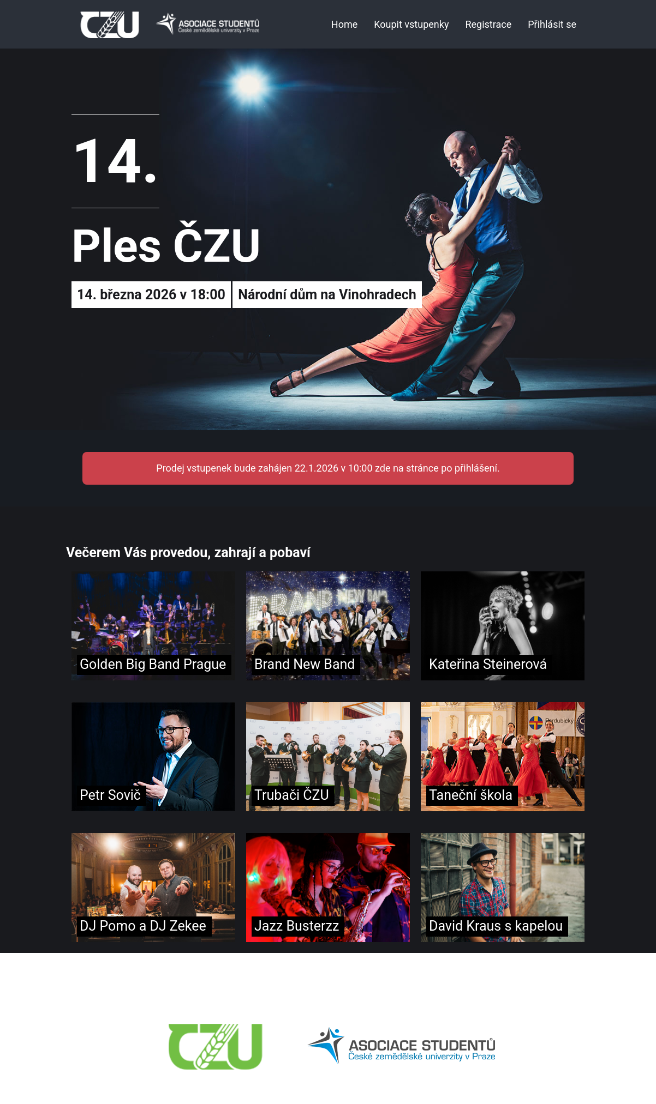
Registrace (488, 24)
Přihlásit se (552, 24)
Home (344, 24)
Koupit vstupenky (411, 24)
